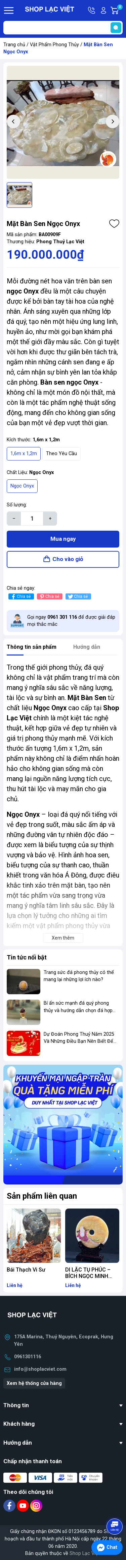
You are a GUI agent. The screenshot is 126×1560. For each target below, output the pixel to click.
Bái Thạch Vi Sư (26, 1269)
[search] (116, 27)
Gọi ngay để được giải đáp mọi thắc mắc (71, 621)
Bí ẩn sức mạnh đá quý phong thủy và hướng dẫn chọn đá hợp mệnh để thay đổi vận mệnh (78, 1010)
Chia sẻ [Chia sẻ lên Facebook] (20, 596)
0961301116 (27, 1357)
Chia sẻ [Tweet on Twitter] (77, 596)
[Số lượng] (32, 518)
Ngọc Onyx (22, 486)
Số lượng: (17, 505)
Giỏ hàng (120, 10)
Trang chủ (14, 45)
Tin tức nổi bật (27, 957)
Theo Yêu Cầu (61, 453)
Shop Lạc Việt (85, 1553)
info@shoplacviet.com (40, 1369)
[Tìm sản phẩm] (63, 27)
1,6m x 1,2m (23, 453)
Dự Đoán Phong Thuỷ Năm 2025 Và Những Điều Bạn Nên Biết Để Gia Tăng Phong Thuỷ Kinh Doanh (80, 1041)
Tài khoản (103, 10)
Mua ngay (63, 538)
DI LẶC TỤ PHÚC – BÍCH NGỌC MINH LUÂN (88, 1276)
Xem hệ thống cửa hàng (34, 1383)
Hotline (92, 10)
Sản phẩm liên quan (42, 1196)
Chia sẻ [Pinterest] (49, 596)
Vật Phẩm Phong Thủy (54, 45)
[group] (63, 122)
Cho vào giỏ (67, 559)
